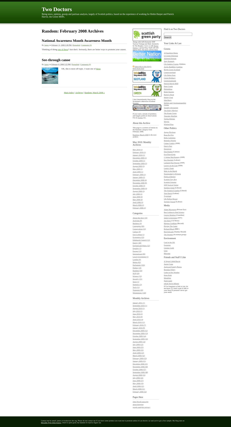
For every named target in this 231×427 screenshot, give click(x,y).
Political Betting (170, 177)
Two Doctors (57, 9)
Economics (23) (138, 237)
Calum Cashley (169, 143)
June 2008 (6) (138, 197)
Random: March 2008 (141, 135)
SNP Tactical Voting (171, 185)
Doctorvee (167, 149)
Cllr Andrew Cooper (171, 64)
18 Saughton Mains (171, 53)
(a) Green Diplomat (171, 56)
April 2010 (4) (138, 319)
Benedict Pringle (170, 141)
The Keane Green (170, 113)
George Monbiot (170, 215)
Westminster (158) (139, 293)
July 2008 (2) (137, 194)
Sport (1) (136, 282)
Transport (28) (138, 290)
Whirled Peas (168, 124)
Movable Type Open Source (51, 423)
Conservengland (169, 72)
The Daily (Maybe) (171, 110)
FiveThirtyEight (169, 154)
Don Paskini (168, 152)
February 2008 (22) (140, 392)
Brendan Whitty (169, 270)
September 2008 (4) (140, 188)
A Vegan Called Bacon (172, 261)
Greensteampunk (170, 81)
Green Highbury (170, 78)
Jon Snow (167, 221)
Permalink (76, 45)
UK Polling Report (170, 199)
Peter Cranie (168, 86)
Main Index (69, 92)
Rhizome (167, 253)
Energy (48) (137, 243)
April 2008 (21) (138, 386)
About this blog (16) (140, 218)
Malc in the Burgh (170, 171)
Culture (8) (137, 232)
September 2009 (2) (140, 163)
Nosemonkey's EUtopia (172, 174)
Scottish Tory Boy (170, 179)
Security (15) (137, 279)
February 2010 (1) (139, 152)
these (98, 68)
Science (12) (137, 276)
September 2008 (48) (140, 372)
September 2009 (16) (140, 339)
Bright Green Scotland (172, 70)
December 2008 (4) (140, 180)
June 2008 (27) (138, 381)
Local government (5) (140, 257)
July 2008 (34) (138, 378)
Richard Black (169, 229)
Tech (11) (136, 287)
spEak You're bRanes (171, 284)
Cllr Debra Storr (169, 75)
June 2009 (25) (138, 347)
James (46, 45)
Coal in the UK (169, 242)
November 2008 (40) (140, 367)
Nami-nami (168, 281)
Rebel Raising (169, 92)
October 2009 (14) (139, 336)
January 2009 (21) (139, 361)
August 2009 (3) (138, 166)
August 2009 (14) (139, 342)
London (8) (137, 259)
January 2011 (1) (139, 303)
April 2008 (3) (138, 202)
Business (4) (137, 223)
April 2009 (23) (138, 353)
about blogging (138, 404)
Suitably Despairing (171, 108)
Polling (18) (137, 268)
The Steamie (168, 234)
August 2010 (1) (138, 308)
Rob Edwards (169, 232)
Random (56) (137, 271)
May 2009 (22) (138, 350)
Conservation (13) (139, 229)
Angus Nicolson (169, 132)
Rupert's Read (169, 95)
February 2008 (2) (139, 208)
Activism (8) (137, 221)
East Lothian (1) (138, 234)
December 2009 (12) (140, 331)
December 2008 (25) (140, 364)
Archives (79, 92)
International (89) (139, 254)
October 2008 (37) (139, 369)
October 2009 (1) (139, 161)
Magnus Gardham (170, 223)
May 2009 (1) (138, 169)
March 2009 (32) (139, 356)
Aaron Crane (168, 264)
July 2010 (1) (137, 311)
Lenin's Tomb (169, 168)
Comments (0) (86, 45)
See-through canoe (56, 60)
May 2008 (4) (138, 200)
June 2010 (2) (138, 314)
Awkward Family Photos (173, 267)
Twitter (140, 118)
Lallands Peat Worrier (172, 163)
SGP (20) (136, 273)
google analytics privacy (141, 407)
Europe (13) (137, 251)
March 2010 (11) (139, 322)
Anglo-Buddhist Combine (173, 67)
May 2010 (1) (138, 150)
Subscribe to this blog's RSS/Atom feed (142, 67)
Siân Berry (168, 100)
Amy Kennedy (169, 61)
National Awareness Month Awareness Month (77, 41)
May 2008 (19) (138, 383)
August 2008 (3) (138, 191)
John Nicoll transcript (140, 402)
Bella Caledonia (169, 138)
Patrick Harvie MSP (171, 83)
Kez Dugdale (168, 160)
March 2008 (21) (139, 389)
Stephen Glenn (169, 188)
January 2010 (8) (139, 328)
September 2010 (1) (140, 306)
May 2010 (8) (138, 317)
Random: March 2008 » (94, 92)
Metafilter (167, 278)
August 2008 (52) (139, 375)
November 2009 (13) (140, 333)
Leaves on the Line (171, 166)
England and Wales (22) (141, 246)
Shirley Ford (168, 97)
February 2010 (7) (139, 325)
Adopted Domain (170, 58)
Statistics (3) (137, 284)
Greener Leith (169, 248)
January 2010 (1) (139, 155)
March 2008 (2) (138, 205)
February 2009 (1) (139, 175)
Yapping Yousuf (169, 202)
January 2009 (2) (139, 177)
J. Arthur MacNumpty (172, 157)
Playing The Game (170, 226)
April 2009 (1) (138, 172)
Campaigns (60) (138, 226)
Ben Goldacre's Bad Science (174, 212)
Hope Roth (168, 275)
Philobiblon (168, 89)
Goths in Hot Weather (172, 272)
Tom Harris (168, 193)
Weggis (166, 122)
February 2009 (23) (140, 358)
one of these (63, 49)
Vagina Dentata (169, 119)
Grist (165, 251)
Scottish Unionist (170, 182)
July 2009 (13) (138, 344)
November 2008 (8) (140, 183)
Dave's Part (168, 146)
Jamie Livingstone (170, 218)
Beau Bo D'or (169, 135)
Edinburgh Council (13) (141, 240)
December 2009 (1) (140, 158)
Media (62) (137, 262)
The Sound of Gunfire (172, 191)
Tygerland (167, 196)
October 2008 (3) (139, 186)
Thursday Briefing (170, 116)
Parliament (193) (139, 265)
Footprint (167, 245)
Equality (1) (137, 248)
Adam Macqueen (170, 209)
